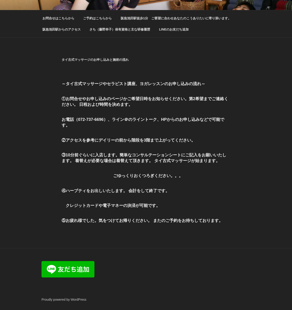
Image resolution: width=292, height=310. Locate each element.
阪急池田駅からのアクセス (61, 29)
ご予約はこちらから (97, 18)
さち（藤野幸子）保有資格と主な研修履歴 (119, 29)
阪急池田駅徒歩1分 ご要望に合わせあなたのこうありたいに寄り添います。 (176, 18)
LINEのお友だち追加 (174, 29)
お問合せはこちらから (58, 18)
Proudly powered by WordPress (64, 299)
